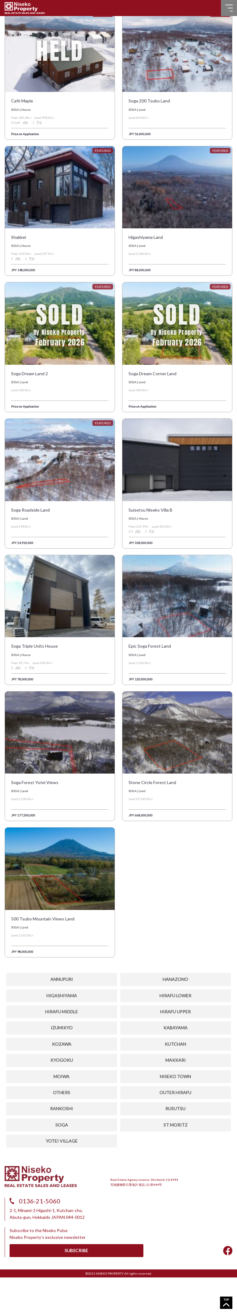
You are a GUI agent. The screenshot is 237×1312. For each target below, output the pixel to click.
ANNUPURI (61, 979)
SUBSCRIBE (76, 1250)
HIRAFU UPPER (175, 1011)
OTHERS (61, 1092)
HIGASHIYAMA (61, 995)
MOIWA (61, 1076)
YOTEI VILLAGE (62, 1141)
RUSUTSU (175, 1108)
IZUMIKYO (62, 1027)
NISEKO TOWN (175, 1076)
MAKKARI (175, 1060)
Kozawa (61, 1044)
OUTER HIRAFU (175, 1092)
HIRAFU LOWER (175, 995)
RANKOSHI (61, 1108)
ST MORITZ (175, 1124)
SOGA (61, 1124)
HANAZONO (175, 979)
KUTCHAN (175, 1044)
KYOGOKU (61, 1060)
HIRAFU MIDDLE (61, 1011)
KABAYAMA (175, 1027)
